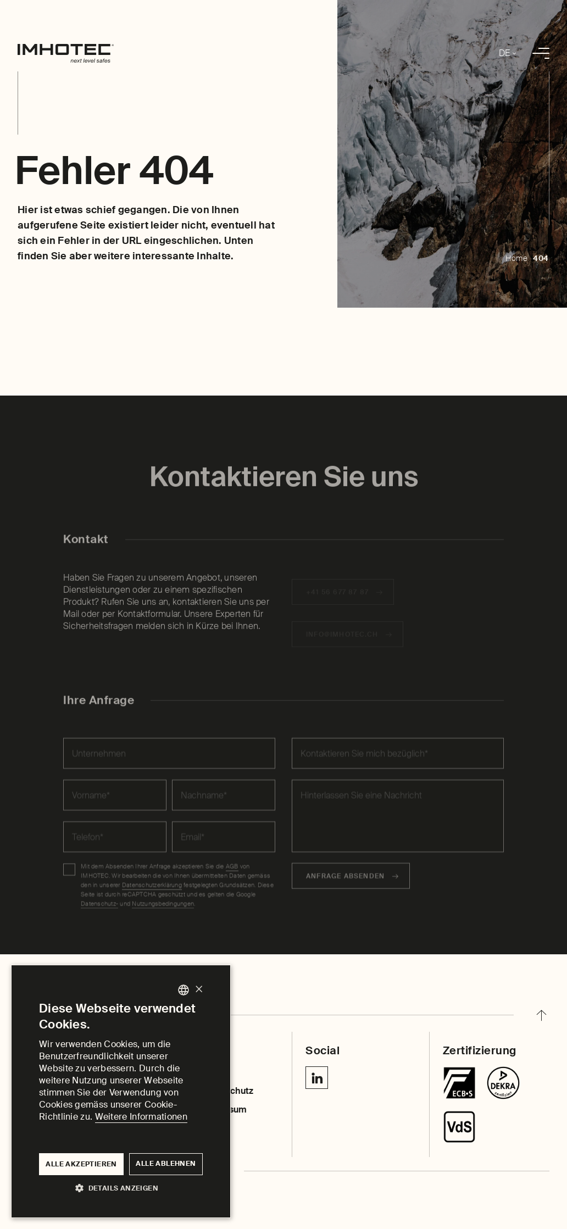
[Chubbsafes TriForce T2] (503, 1082)
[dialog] (121, 1091)
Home (516, 258)
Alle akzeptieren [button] (81, 1164)
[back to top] (541, 1015)
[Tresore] (459, 1082)
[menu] (541, 53)
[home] (66, 53)
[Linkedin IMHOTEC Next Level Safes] (316, 1077)
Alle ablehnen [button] (166, 1163)
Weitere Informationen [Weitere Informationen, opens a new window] (141, 1116)
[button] (121, 1187)
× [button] (198, 990)
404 (541, 258)
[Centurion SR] (459, 1126)
